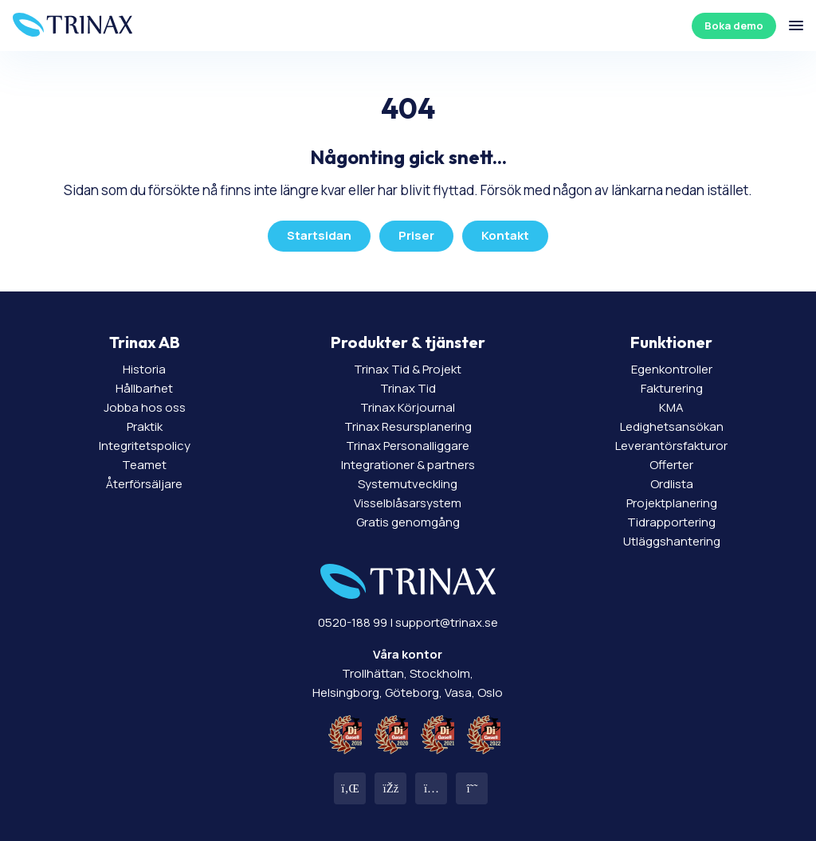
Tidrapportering (671, 522)
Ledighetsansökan (672, 426)
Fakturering (672, 388)
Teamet (144, 464)
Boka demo (733, 25)
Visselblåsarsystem (407, 503)
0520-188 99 (352, 622)
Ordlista (671, 483)
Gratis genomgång (408, 522)
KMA (671, 407)
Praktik (145, 426)
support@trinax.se (446, 622)
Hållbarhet (144, 388)
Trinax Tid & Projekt (407, 369)
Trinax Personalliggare (407, 445)
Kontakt (505, 235)
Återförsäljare (144, 483)
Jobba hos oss (145, 407)
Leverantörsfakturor (671, 445)
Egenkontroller (671, 369)
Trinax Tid (408, 388)
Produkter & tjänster (408, 342)
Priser (416, 235)
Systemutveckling (407, 483)
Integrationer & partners (408, 464)
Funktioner (671, 342)
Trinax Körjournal (407, 407)
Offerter (671, 464)
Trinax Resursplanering (408, 426)
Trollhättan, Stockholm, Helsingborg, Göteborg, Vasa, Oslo (407, 673)
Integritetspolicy (144, 445)
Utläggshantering (671, 541)
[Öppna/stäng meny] (796, 25)
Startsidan (319, 235)
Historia (144, 369)
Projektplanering (671, 503)
